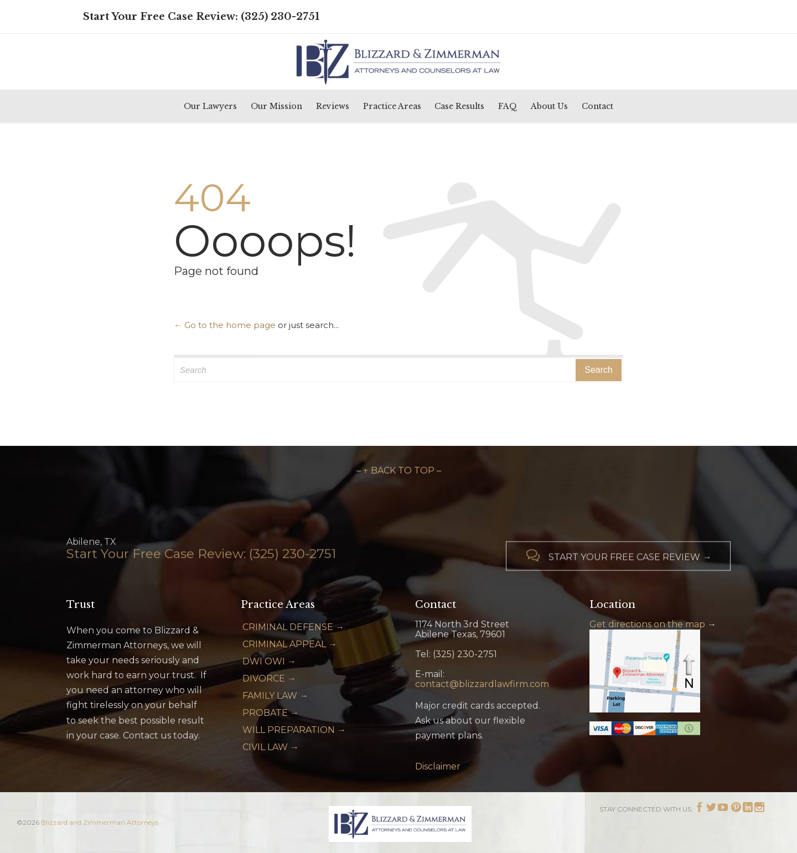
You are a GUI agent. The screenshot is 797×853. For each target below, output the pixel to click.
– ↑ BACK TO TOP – (398, 470)
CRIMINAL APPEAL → (289, 644)
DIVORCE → (269, 678)
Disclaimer (437, 766)
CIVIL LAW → (270, 747)
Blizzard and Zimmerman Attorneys (99, 822)
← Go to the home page (225, 325)
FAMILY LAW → (275, 695)
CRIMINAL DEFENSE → (293, 627)
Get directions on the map (647, 624)
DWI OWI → (269, 661)
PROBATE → (270, 713)
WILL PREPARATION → (294, 730)
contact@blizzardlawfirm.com (482, 684)
